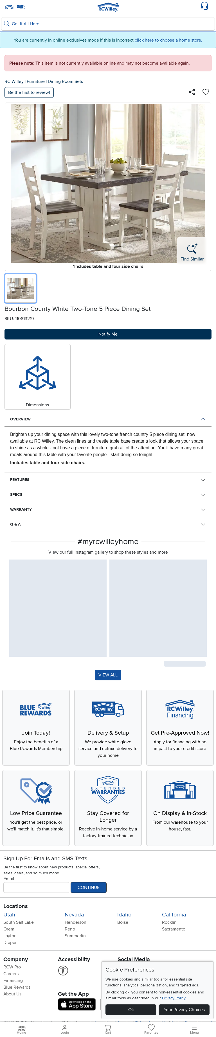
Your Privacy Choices (184, 1010)
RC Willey (14, 81)
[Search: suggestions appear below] (108, 23)
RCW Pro (12, 967)
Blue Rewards (16, 987)
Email (8, 879)
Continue (89, 887)
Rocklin (169, 922)
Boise (122, 922)
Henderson (75, 922)
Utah (9, 914)
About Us (12, 994)
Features (19, 479)
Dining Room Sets (65, 81)
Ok (131, 1010)
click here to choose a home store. (168, 40)
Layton (10, 936)
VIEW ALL (108, 675)
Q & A (15, 524)
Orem (8, 929)
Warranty (21, 509)
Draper (10, 942)
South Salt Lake (18, 922)
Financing (13, 980)
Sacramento (173, 929)
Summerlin (75, 936)
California (174, 914)
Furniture (36, 81)
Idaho (124, 914)
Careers (11, 974)
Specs (16, 494)
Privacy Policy (174, 998)
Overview (20, 419)
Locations (15, 906)
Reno (70, 929)
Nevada (74, 914)
